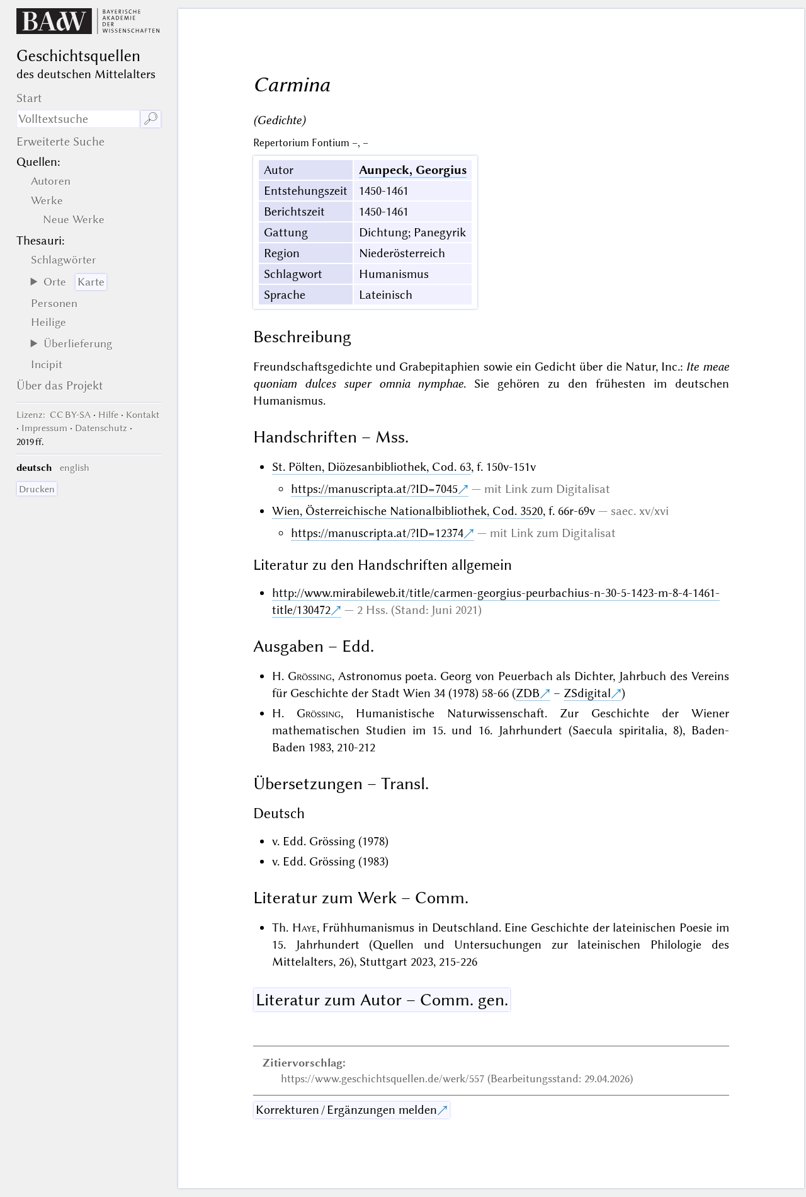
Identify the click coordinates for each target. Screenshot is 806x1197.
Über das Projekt (59, 385)
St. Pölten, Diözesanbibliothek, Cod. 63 (371, 467)
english (74, 467)
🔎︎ (151, 119)
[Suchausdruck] (78, 119)
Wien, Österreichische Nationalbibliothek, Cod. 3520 (407, 511)
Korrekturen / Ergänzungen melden (346, 1109)
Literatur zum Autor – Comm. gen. (382, 1000)
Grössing (310, 676)
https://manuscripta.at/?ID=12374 (377, 533)
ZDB (528, 693)
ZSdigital (587, 693)
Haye (304, 927)
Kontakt (142, 414)
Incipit (46, 364)
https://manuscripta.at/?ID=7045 (374, 489)
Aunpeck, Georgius (413, 170)
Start (29, 98)
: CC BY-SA (53, 414)
